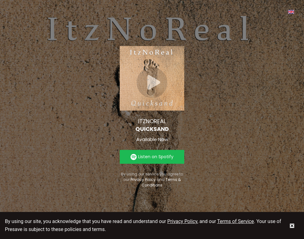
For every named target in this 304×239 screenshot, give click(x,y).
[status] (292, 225)
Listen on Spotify (152, 157)
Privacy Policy (143, 179)
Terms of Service (235, 221)
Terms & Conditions (161, 182)
